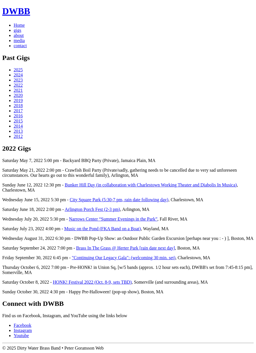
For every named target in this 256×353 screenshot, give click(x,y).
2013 (18, 131)
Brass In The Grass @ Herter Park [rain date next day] (125, 248)
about (19, 35)
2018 (18, 105)
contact (20, 45)
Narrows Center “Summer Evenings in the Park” (113, 219)
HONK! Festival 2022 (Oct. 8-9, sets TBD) (92, 282)
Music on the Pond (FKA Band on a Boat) (102, 228)
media (19, 40)
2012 (18, 136)
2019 (18, 100)
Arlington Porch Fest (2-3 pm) (92, 209)
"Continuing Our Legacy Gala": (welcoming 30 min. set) (123, 257)
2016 (18, 115)
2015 (18, 121)
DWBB (16, 11)
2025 (18, 69)
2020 (18, 95)
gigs (17, 30)
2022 (18, 85)
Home (19, 25)
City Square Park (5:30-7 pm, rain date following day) (119, 199)
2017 (18, 110)
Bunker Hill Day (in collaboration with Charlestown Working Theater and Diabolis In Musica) (151, 184)
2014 (18, 126)
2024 (18, 74)
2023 (18, 80)
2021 (18, 90)
